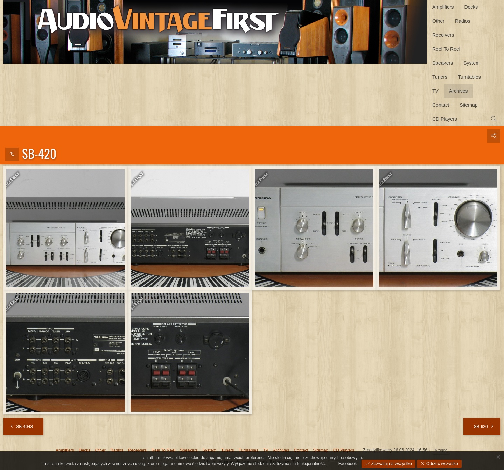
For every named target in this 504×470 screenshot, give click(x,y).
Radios (462, 21)
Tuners (439, 77)
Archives (458, 91)
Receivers (443, 35)
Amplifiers (443, 7)
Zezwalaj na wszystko (391, 463)
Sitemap (468, 105)
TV (435, 91)
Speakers (442, 63)
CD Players (444, 119)
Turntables (469, 77)
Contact (440, 105)
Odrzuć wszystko (441, 463)
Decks (471, 7)
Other (438, 21)
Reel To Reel (446, 49)
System (471, 63)
